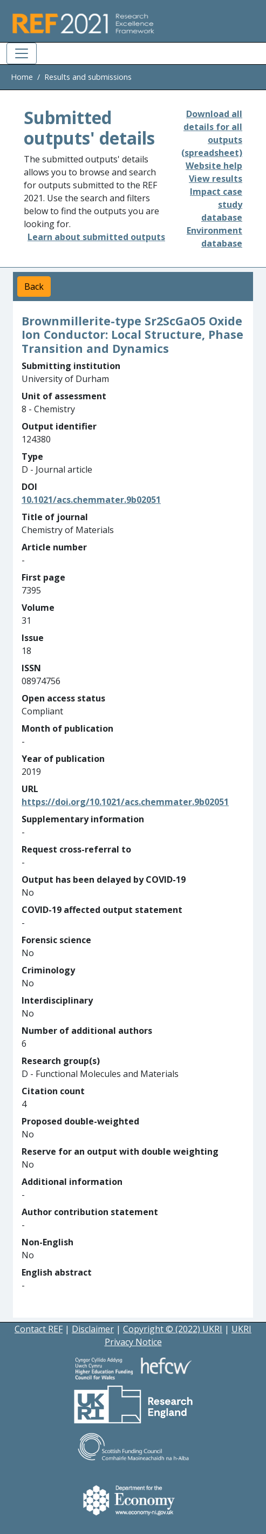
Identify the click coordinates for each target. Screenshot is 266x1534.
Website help (214, 166)
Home (22, 77)
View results (215, 179)
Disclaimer (93, 1329)
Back (34, 286)
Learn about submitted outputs (96, 237)
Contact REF (39, 1329)
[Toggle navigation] (21, 53)
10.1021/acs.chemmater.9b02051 (91, 500)
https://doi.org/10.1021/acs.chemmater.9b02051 (125, 802)
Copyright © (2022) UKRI (172, 1329)
